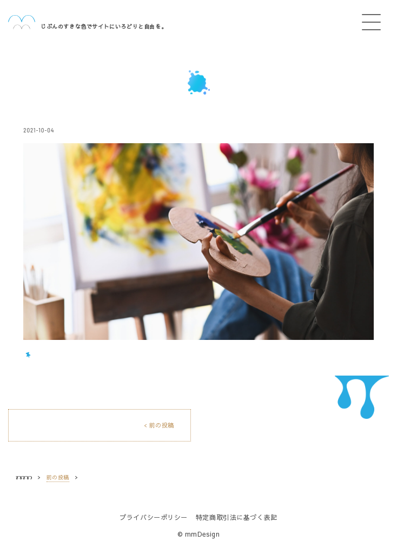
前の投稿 (58, 477)
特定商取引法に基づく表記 (236, 517)
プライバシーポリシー (154, 517)
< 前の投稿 (159, 425)
